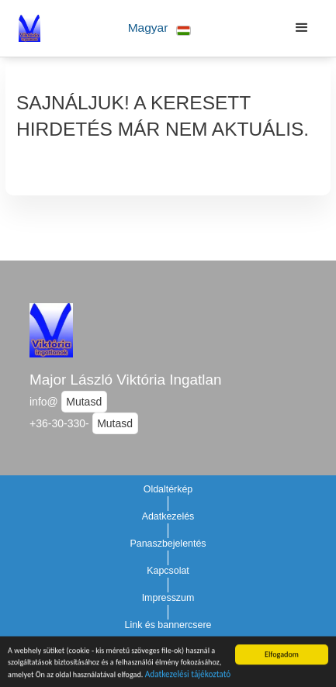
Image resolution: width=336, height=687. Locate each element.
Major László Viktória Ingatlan (125, 379)
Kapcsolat (168, 570)
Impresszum (168, 597)
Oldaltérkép (168, 489)
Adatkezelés (168, 516)
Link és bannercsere (168, 625)
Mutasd (84, 401)
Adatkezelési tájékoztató (188, 675)
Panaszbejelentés (168, 543)
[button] (159, 28)
